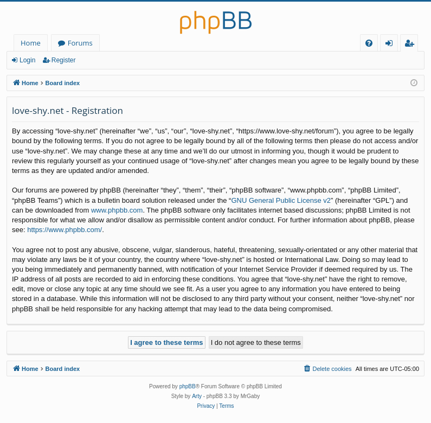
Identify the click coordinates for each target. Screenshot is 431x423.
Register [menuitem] (411, 45)
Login (27, 60)
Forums (80, 43)
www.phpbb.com (117, 210)
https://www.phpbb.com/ (64, 230)
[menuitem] (369, 43)
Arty (197, 396)
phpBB (187, 386)
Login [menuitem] (391, 45)
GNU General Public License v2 (281, 200)
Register (64, 60)
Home (31, 43)
